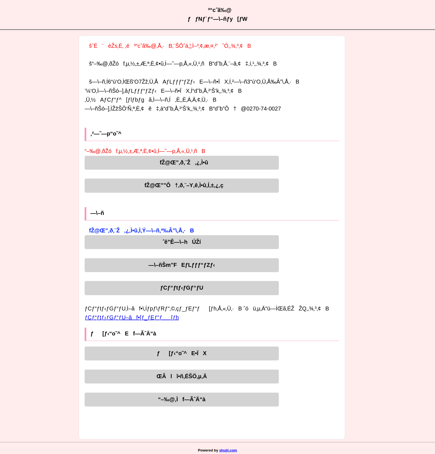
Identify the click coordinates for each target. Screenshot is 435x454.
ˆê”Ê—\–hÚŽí (182, 242)
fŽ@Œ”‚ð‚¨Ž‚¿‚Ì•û (181, 162)
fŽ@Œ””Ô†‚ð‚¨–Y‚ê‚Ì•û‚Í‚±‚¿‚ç (182, 185)
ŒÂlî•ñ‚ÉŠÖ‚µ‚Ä (181, 376)
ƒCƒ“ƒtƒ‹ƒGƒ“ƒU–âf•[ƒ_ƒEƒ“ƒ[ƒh (132, 317)
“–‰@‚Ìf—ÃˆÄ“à (181, 399)
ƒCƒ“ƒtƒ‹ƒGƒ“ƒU (181, 288)
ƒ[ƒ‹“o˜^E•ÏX (181, 353)
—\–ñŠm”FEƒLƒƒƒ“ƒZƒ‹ (181, 265)
